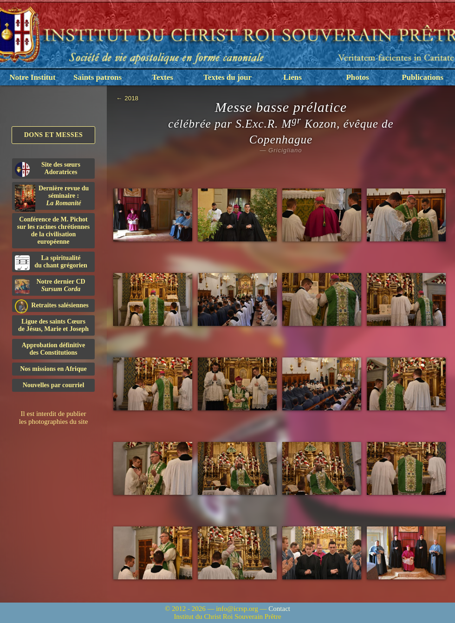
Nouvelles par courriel (53, 385)
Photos (357, 77)
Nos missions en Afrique (53, 368)
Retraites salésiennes (52, 305)
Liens (292, 77)
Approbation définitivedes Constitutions (53, 349)
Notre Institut (32, 77)
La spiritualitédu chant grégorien (51, 262)
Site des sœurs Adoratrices (47, 169)
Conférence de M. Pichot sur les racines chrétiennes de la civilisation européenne (53, 230)
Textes (162, 77)
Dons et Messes (53, 134)
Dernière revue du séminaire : (52, 197)
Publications (422, 77)
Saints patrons (97, 77)
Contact (279, 608)
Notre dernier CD (50, 286)
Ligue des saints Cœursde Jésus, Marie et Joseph (53, 325)
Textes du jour (227, 77)
